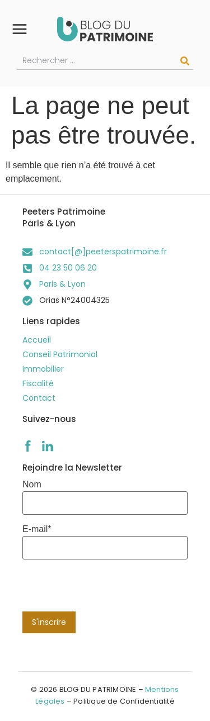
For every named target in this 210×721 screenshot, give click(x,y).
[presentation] (107, 589)
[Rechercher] (184, 61)
